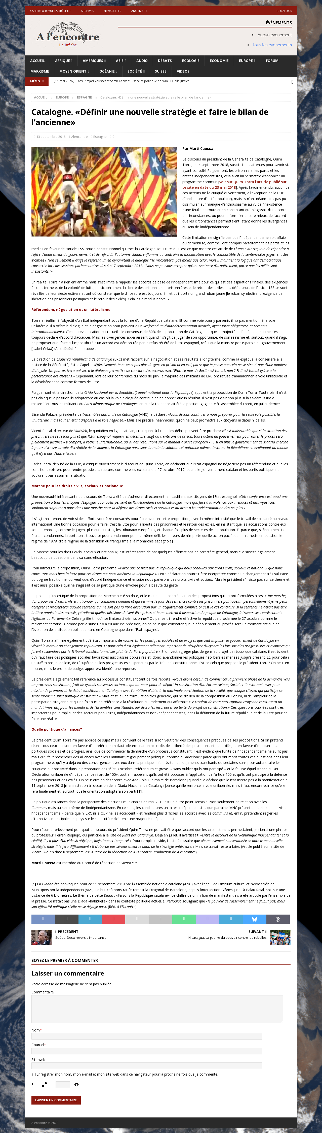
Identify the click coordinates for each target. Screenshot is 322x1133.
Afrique (62, 60)
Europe (246, 60)
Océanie (107, 71)
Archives (87, 11)
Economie (219, 60)
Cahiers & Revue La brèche (49, 11)
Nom (35, 1028)
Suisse (161, 71)
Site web (38, 1058)
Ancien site (139, 11)
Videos (183, 71)
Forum (272, 60)
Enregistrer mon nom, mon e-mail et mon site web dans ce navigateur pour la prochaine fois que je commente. (127, 1073)
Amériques (93, 60)
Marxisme (39, 71)
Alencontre (79, 135)
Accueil (37, 60)
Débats (165, 60)
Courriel (37, 1043)
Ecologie (190, 60)
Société (135, 71)
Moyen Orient (73, 71)
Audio (142, 60)
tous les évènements (272, 45)
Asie (120, 60)
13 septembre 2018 (50, 135)
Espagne (100, 135)
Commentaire (42, 990)
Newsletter (112, 11)
